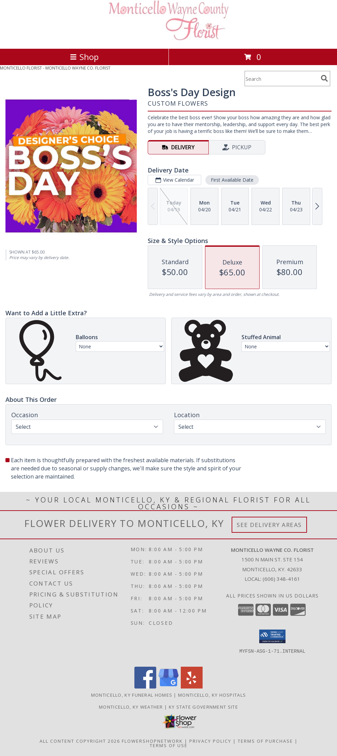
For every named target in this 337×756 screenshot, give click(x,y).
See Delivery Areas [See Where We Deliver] (269, 525)
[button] (272, 636)
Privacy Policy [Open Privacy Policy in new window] (210, 741)
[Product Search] (281, 78)
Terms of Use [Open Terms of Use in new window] (169, 745)
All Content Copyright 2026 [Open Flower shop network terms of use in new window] (80, 741)
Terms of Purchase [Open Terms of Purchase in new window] (265, 741)
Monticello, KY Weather (131, 707)
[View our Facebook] (145, 686)
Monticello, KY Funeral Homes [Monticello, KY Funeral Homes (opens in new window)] (131, 695)
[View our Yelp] (192, 686)
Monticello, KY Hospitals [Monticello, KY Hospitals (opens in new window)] (212, 695)
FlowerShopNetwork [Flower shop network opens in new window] (152, 741)
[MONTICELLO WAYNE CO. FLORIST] (168, 38)
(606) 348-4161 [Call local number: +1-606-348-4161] (281, 578)
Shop (84, 56)
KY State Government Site (203, 707)
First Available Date (232, 180)
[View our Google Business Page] (168, 686)
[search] (324, 78)
